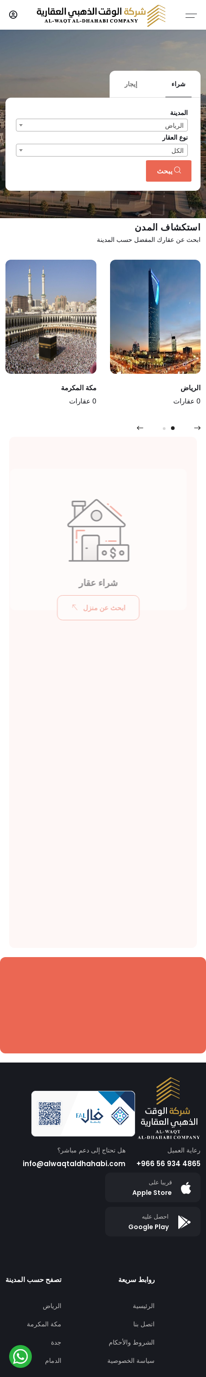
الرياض (52, 1305)
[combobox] (102, 125)
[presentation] (140, 428)
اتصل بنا (144, 1324)
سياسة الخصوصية (131, 1360)
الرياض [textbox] (174, 125)
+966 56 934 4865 (168, 1163)
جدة (56, 1342)
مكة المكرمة (44, 1324)
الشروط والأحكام (132, 1342)
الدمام (53, 1360)
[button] (172, 428)
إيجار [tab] (131, 84)
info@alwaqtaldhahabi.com (74, 1163)
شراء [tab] (178, 84)
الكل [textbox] (177, 151)
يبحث (169, 171)
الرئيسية (144, 1305)
